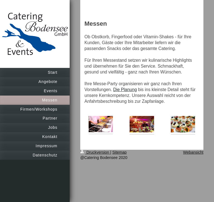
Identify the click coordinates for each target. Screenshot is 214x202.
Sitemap (119, 152)
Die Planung (125, 89)
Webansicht (193, 152)
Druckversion (95, 152)
